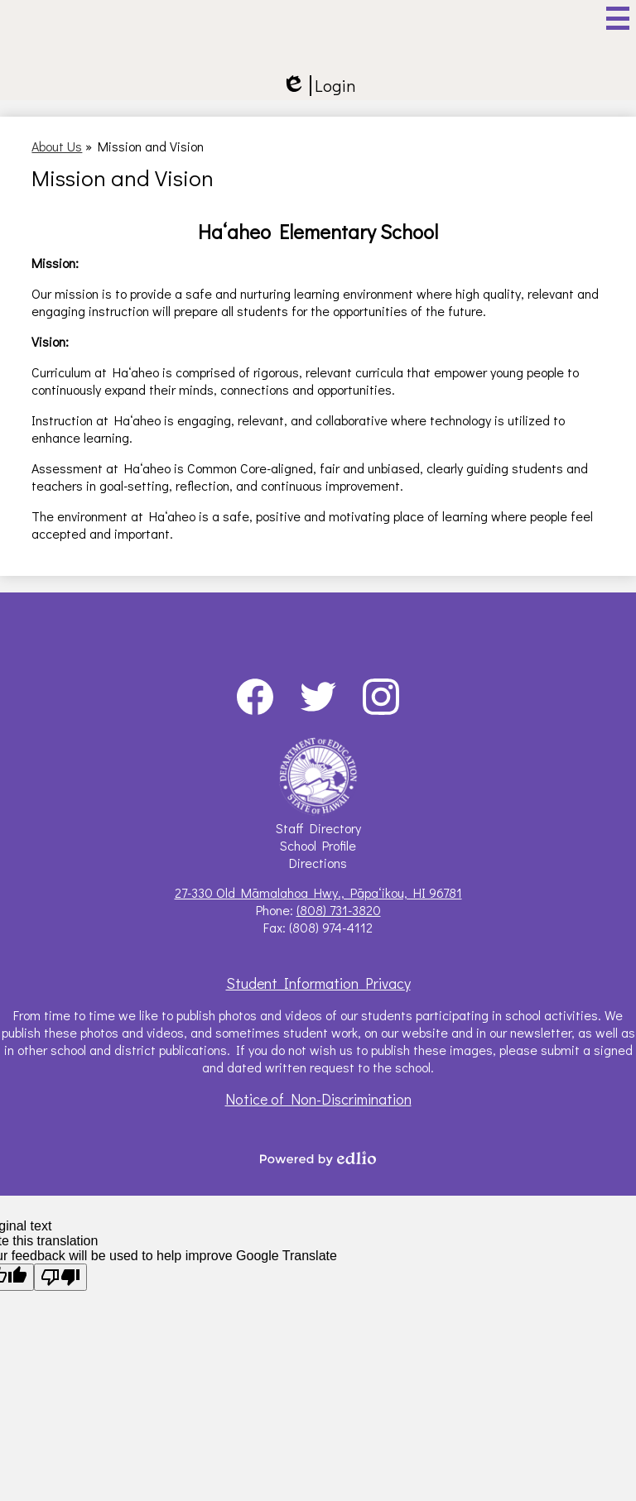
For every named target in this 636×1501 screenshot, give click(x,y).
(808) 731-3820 (338, 909)
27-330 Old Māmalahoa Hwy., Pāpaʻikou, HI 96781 (318, 892)
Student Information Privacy (318, 983)
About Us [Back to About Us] (56, 146)
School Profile (318, 845)
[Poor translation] (60, 1277)
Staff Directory (318, 828)
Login (318, 85)
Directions (318, 862)
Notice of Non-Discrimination (318, 1099)
